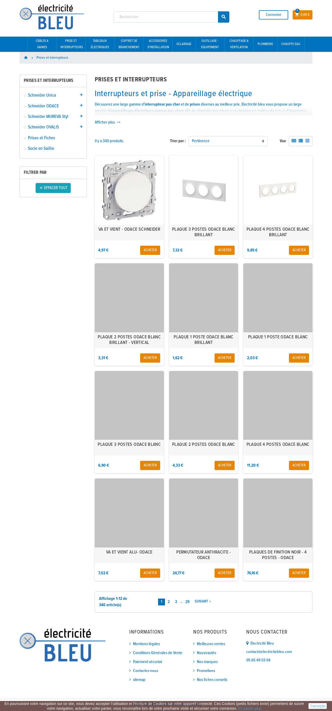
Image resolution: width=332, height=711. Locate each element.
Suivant (203, 601)
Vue (283, 141)
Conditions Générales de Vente (157, 653)
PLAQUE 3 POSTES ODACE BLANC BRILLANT (203, 232)
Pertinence (201, 141)
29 (187, 602)
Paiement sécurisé (147, 662)
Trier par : (178, 141)
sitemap (139, 680)
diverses (202, 104)
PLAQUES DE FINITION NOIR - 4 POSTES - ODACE (278, 555)
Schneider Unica (42, 95)
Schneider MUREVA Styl (48, 117)
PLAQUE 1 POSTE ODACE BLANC (278, 337)
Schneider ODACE (43, 106)
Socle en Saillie (41, 149)
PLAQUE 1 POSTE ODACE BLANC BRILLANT (203, 340)
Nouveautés (206, 653)
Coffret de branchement (128, 44)
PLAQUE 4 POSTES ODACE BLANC (278, 445)
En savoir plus (249, 708)
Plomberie (265, 44)
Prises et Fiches (41, 138)
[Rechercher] (171, 17)
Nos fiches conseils (212, 680)
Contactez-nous (145, 671)
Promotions (206, 671)
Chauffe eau (290, 44)
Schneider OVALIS (43, 127)
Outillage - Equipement (210, 44)
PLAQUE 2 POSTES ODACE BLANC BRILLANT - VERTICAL (129, 340)
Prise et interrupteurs (71, 44)
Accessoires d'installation (158, 44)
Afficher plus (108, 122)
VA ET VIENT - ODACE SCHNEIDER (129, 229)
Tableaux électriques (100, 44)
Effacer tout (53, 188)
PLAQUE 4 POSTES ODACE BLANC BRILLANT (278, 232)
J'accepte (317, 706)
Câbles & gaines (42, 44)
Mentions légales (146, 644)
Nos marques (207, 662)
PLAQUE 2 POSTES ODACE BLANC (203, 445)
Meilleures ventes (211, 644)
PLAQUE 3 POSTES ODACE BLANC (129, 445)
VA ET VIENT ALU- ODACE (129, 552)
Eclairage (184, 44)
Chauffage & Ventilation (239, 44)
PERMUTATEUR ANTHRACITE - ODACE (203, 555)
